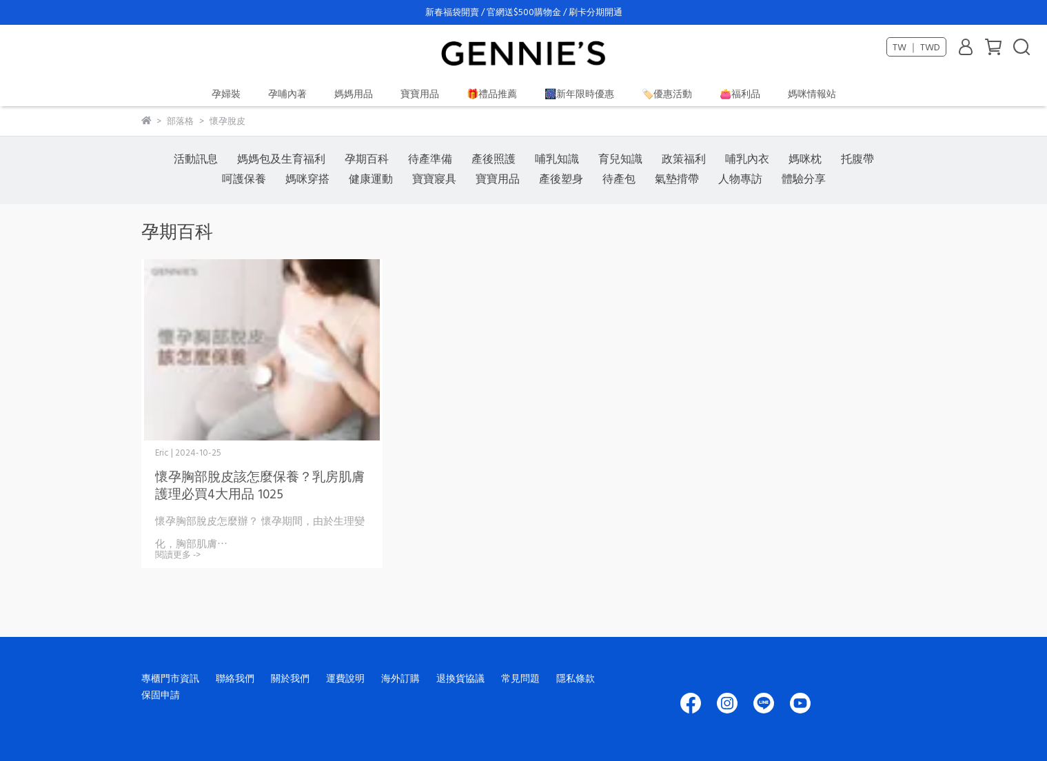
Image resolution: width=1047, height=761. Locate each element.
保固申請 (160, 694)
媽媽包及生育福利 (281, 158)
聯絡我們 (235, 678)
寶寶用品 (419, 93)
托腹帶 (857, 158)
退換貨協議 (460, 678)
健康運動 (371, 178)
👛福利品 (740, 93)
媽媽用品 (353, 93)
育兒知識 (620, 158)
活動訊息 (196, 158)
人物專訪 (740, 178)
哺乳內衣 (747, 158)
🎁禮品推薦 (492, 93)
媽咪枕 (805, 158)
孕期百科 (367, 158)
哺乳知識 (557, 158)
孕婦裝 (226, 93)
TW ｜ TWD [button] (916, 47)
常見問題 (520, 678)
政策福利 (684, 158)
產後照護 (493, 158)
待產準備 (430, 158)
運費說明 (345, 678)
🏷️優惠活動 (667, 93)
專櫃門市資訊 (170, 678)
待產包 (619, 178)
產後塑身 (561, 178)
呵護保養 (244, 178)
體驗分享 (804, 178)
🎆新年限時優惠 (579, 93)
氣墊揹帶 (677, 178)
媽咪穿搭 (307, 178)
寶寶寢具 (434, 178)
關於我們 (290, 678)
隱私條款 (575, 678)
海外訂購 (400, 678)
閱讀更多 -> (178, 554)
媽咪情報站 (812, 93)
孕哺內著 (287, 93)
